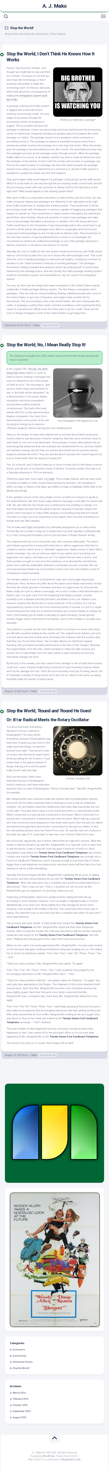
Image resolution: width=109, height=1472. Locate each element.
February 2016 (20, 1399)
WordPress (49, 1456)
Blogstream (68, 1459)
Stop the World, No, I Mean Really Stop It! (46, 344)
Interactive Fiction (23, 1362)
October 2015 (20, 1405)
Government (19, 1355)
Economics (19, 1349)
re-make (50, 478)
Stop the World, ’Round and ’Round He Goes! (49, 710)
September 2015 (22, 1411)
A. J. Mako (54, 6)
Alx (79, 1459)
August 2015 (19, 1417)
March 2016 (19, 1392)
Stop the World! (50, 325)
